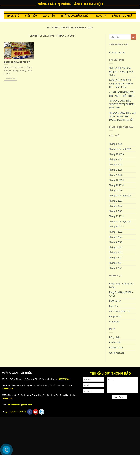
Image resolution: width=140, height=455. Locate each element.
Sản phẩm (114, 321)
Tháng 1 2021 (115, 268)
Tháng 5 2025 (115, 169)
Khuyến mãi (115, 316)
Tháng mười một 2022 (120, 221)
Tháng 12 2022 (116, 216)
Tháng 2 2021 (115, 262)
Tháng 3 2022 (115, 247)
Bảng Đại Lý (115, 300)
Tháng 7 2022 (115, 231)
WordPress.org (116, 352)
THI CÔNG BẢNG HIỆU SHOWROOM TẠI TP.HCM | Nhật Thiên (122, 104)
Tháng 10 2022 (116, 226)
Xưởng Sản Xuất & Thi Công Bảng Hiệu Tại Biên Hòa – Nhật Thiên (121, 83)
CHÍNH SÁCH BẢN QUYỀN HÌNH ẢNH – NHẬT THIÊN (121, 94)
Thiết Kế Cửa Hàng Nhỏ (75, 15)
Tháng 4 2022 (115, 242)
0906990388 (64, 379)
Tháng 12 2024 (116, 180)
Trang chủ (12, 15)
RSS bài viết (115, 342)
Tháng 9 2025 (115, 159)
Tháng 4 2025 (115, 174)
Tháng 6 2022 (115, 237)
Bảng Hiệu (49, 15)
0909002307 (7, 398)
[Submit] (133, 36)
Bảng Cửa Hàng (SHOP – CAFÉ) (121, 294)
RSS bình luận (116, 347)
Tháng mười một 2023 (120, 195)
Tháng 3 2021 (115, 257)
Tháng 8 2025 (115, 164)
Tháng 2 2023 (115, 205)
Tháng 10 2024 (116, 185)
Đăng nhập (114, 337)
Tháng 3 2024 (115, 190)
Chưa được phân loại (119, 311)
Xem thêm (10, 79)
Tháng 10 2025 (116, 154)
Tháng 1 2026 (115, 143)
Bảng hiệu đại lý (122, 15)
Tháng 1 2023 (115, 211)
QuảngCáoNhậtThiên (16, 411)
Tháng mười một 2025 (120, 149)
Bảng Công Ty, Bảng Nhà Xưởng (121, 285)
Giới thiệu (31, 15)
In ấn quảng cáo (117, 52)
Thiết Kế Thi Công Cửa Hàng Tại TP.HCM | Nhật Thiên (121, 71)
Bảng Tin (101, 15)
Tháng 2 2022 (115, 252)
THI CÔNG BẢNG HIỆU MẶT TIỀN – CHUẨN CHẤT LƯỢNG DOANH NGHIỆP (122, 116)
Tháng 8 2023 (115, 200)
